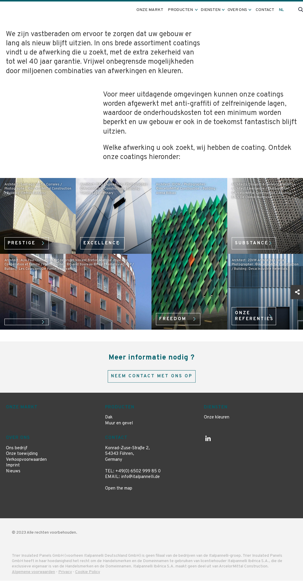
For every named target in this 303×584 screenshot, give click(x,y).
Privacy (65, 575)
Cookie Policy (87, 575)
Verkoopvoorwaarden (26, 463)
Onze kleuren (216, 421)
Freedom (175, 317)
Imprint (13, 469)
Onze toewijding (22, 457)
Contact (267, 9)
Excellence (104, 241)
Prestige (24, 241)
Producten (119, 410)
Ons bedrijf (17, 451)
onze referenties (257, 314)
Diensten (216, 410)
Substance (254, 241)
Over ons (18, 441)
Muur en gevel (119, 426)
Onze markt (155, 9)
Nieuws (13, 474)
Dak (108, 421)
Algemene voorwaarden (33, 575)
